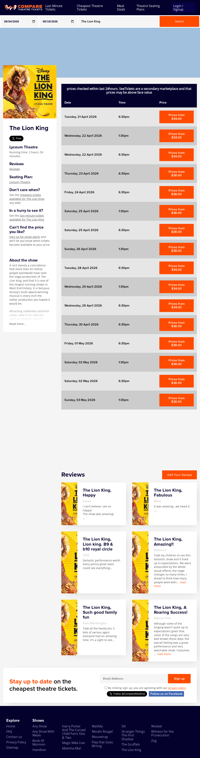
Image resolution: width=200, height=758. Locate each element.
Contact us (14, 737)
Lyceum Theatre (19, 182)
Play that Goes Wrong (102, 744)
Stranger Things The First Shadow (133, 735)
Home (10, 726)
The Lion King (131, 750)
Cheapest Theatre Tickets (90, 7)
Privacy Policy (16, 742)
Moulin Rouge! (102, 731)
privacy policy (177, 688)
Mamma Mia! (71, 748)
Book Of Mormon (38, 742)
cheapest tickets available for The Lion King (26, 197)
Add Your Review (179, 475)
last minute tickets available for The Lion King (26, 217)
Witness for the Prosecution (162, 733)
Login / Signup (178, 8)
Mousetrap (100, 737)
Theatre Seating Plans (148, 7)
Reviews (14, 169)
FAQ (9, 731)
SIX (123, 726)
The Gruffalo (130, 744)
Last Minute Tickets (53, 7)
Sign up (179, 679)
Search (179, 21)
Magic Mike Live (73, 743)
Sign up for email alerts (24, 237)
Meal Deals (121, 7)
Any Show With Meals (43, 733)
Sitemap (12, 747)
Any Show (39, 726)
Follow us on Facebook (166, 694)
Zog (154, 740)
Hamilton (39, 750)
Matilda (97, 726)
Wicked (156, 726)
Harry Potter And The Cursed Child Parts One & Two (74, 732)
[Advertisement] (129, 437)
